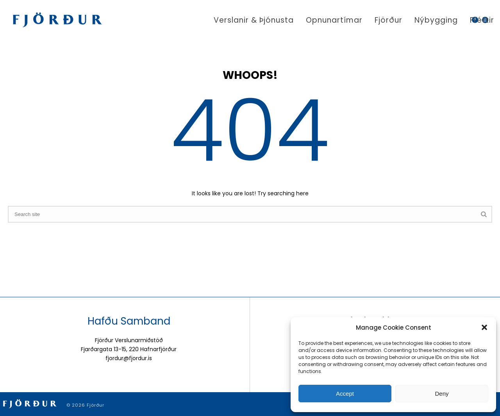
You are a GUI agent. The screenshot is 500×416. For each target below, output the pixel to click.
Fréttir (482, 20)
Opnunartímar (334, 20)
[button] (484, 327)
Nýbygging (436, 20)
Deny (441, 393)
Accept (345, 393)
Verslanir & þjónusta (254, 20)
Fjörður (388, 20)
